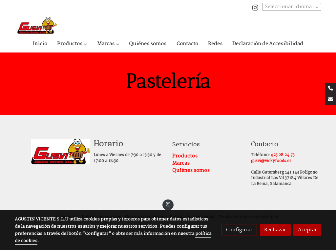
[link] (37, 25)
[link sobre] (50, 151)
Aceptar (307, 230)
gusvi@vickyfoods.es (271, 161)
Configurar (239, 230)
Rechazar (275, 230)
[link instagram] (255, 7)
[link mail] (330, 99)
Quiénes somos (191, 170)
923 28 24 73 (283, 155)
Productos (185, 156)
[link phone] (330, 88)
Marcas (181, 163)
